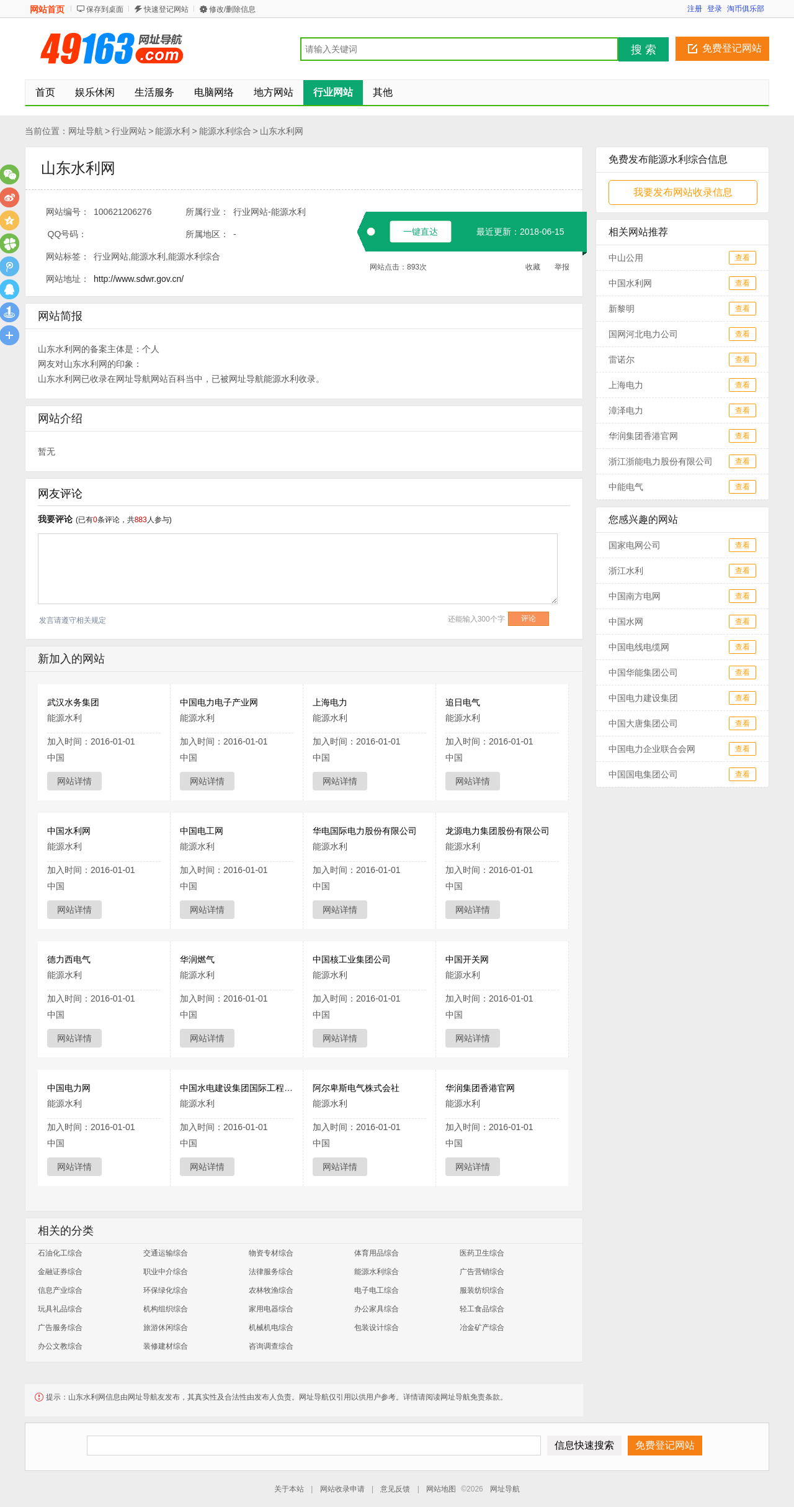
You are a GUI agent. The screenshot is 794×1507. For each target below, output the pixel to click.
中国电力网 (69, 1088)
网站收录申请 (342, 1489)
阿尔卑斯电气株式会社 (356, 1088)
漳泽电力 (626, 410)
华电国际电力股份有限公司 (365, 831)
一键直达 (420, 232)
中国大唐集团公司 (643, 723)
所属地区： (207, 234)
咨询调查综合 (271, 1346)
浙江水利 (626, 571)
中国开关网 (467, 959)
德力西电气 (69, 959)
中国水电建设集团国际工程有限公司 (249, 1088)
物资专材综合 (271, 1253)
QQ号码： (67, 234)
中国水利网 (69, 831)
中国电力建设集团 (643, 698)
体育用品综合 (376, 1253)
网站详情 (74, 781)
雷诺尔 (622, 359)
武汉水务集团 (73, 702)
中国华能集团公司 (643, 672)
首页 (45, 92)
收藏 (532, 267)
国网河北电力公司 (643, 334)
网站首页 (47, 9)
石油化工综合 (60, 1253)
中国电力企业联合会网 (652, 749)
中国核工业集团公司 (352, 959)
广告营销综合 (482, 1271)
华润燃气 (197, 959)
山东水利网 (281, 131)
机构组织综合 (165, 1309)
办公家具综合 (376, 1309)
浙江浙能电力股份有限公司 (661, 461)
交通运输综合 (165, 1253)
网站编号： (67, 212)
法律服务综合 (271, 1271)
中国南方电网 (635, 596)
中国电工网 (201, 831)
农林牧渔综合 (271, 1290)
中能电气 (626, 487)
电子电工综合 (376, 1290)
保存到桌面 (104, 9)
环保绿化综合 (165, 1290)
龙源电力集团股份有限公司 (497, 831)
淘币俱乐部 (745, 8)
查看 (742, 257)
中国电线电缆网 (639, 647)
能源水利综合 (225, 131)
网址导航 (85, 131)
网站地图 (441, 1489)
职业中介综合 (165, 1271)
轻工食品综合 (482, 1309)
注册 (694, 8)
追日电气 (462, 702)
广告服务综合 (60, 1327)
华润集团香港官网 (480, 1088)
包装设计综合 (376, 1327)
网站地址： (67, 279)
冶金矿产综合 (482, 1327)
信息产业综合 (60, 1290)
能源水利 (172, 131)
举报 (562, 267)
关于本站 (289, 1489)
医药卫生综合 (482, 1253)
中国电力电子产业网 (219, 702)
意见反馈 (395, 1489)
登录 (714, 8)
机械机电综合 (271, 1327)
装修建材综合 (165, 1346)
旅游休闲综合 (165, 1327)
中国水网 (626, 622)
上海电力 (330, 702)
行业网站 (129, 131)
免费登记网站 (732, 48)
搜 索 (643, 49)
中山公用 (626, 258)
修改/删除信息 (232, 9)
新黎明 (622, 309)
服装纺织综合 (482, 1290)
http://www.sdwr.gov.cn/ (139, 279)
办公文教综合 (60, 1346)
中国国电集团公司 (643, 774)
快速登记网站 (166, 9)
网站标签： (67, 256)
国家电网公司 (635, 545)
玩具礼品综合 (60, 1309)
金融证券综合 (60, 1271)
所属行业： (207, 212)
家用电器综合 (271, 1309)
